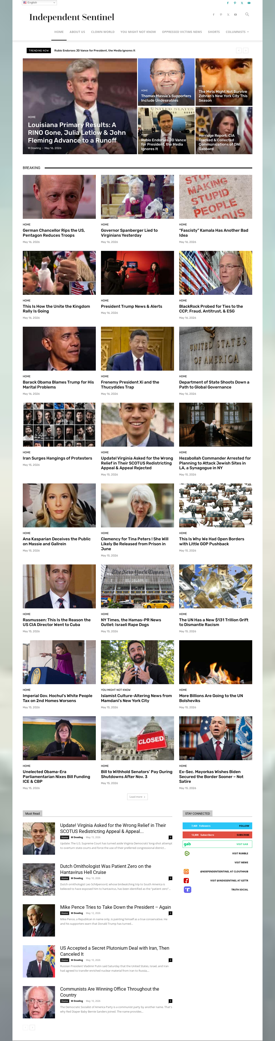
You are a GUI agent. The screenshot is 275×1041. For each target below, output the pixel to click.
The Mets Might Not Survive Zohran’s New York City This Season (97, 50)
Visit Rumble (240, 853)
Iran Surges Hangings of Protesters (57, 458)
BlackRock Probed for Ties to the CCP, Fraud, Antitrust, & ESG (211, 309)
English (30, 2)
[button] (247, 15)
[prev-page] (25, 1027)
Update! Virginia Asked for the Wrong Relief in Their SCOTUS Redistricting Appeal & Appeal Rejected (137, 463)
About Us (77, 32)
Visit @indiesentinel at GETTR (229, 880)
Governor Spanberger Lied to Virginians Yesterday (129, 233)
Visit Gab (242, 844)
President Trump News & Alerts (131, 306)
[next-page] (32, 1027)
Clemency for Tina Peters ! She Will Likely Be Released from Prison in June (134, 543)
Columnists (237, 32)
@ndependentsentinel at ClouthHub (224, 871)
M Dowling (77, 837)
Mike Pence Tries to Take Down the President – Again (115, 907)
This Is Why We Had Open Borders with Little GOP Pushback (211, 541)
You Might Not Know (138, 32)
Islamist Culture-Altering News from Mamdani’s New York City (136, 698)
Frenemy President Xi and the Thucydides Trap (130, 385)
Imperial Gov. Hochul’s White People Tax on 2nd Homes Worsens (57, 698)
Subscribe (243, 834)
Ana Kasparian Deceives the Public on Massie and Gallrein (57, 541)
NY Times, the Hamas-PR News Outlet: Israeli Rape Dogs (131, 622)
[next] (245, 50)
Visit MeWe (241, 862)
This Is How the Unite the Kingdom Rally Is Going (56, 309)
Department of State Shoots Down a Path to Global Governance (214, 385)
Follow (244, 825)
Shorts (214, 32)
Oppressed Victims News (182, 32)
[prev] (238, 50)
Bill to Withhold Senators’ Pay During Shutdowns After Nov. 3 (137, 774)
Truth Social (239, 889)
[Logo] (71, 14)
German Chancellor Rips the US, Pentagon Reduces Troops (54, 233)
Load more (137, 797)
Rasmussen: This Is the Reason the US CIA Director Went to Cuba (57, 622)
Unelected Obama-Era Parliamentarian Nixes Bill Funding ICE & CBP (56, 776)
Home (59, 32)
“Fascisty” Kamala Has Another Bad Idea (213, 233)
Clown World (103, 32)
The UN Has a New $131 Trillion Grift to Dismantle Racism (213, 622)
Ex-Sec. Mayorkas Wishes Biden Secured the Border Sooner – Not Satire (211, 776)
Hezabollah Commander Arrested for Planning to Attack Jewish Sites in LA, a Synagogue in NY (215, 463)
